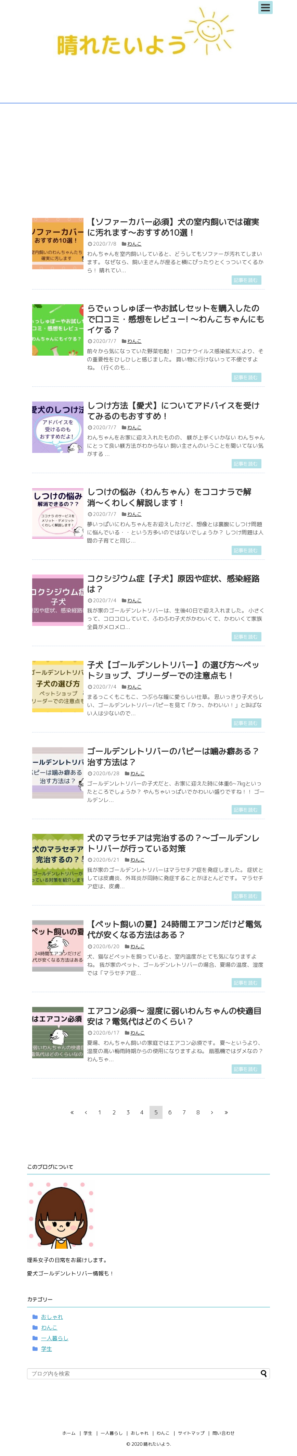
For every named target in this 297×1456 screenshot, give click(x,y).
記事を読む (246, 280)
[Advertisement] (148, 157)
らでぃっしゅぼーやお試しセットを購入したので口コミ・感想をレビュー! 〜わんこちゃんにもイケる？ (175, 319)
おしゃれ (52, 1317)
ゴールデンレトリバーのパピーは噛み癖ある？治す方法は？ (173, 756)
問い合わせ (223, 1433)
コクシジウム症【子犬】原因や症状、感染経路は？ (173, 584)
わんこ (134, 243)
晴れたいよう (156, 1444)
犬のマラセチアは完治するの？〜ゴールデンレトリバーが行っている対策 (173, 843)
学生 (46, 1349)
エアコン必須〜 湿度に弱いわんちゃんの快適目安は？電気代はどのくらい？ (174, 1016)
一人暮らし (54, 1338)
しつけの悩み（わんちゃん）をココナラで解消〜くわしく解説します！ (169, 497)
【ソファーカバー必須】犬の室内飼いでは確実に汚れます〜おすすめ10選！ (173, 227)
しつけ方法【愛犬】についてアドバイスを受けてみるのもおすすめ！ (173, 411)
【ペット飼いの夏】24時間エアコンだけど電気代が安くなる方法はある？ (174, 929)
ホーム (69, 1433)
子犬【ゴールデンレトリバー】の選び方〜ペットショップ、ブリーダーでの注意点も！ (173, 670)
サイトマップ (191, 1433)
